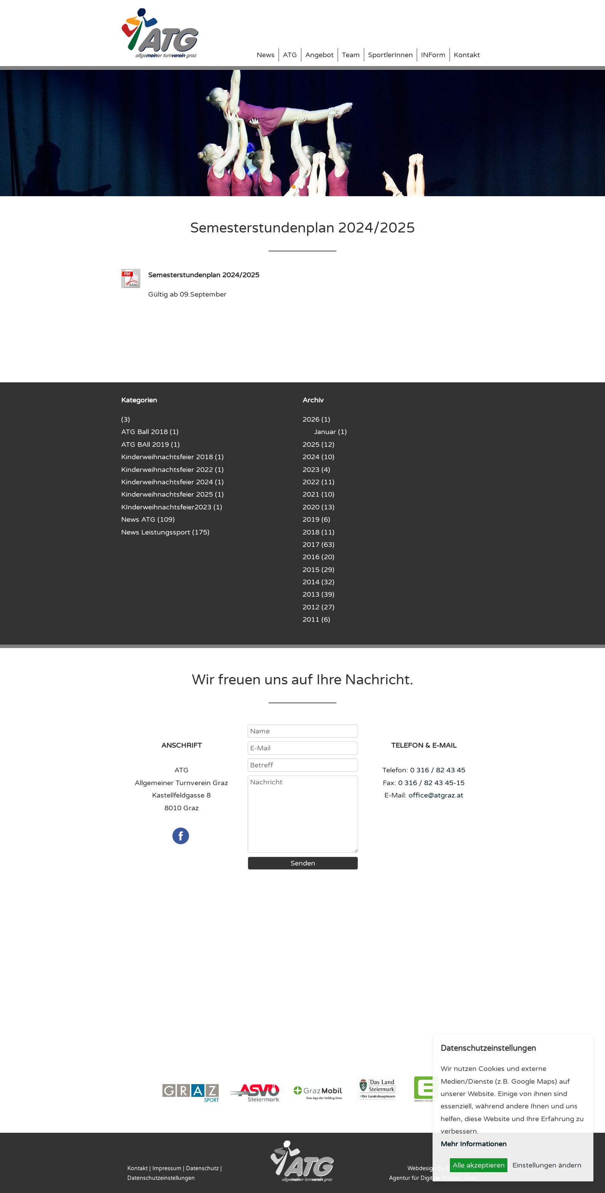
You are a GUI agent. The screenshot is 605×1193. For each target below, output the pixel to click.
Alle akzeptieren (479, 1165)
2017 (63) (318, 544)
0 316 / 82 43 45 (437, 770)
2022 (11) (318, 482)
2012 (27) (318, 607)
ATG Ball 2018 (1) (150, 432)
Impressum (166, 1168)
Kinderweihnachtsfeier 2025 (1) (172, 494)
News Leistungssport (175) (165, 532)
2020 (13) (318, 507)
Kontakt (467, 55)
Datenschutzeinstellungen (161, 1178)
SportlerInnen (390, 55)
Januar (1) (330, 432)
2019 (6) (316, 519)
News (266, 55)
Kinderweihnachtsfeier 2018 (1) (172, 457)
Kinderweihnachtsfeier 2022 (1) (172, 469)
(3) (125, 419)
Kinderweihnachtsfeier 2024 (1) (172, 482)
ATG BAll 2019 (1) (150, 444)
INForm (433, 55)
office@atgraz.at (436, 795)
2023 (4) (316, 469)
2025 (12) (318, 444)
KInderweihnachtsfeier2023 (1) (171, 507)
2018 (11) (318, 532)
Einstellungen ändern (546, 1165)
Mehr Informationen (474, 1144)
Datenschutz (202, 1168)
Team (351, 55)
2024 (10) (318, 457)
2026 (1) (316, 419)
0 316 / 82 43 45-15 (431, 783)
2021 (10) (318, 494)
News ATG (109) (148, 519)
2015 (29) (318, 569)
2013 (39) (318, 594)
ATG (290, 55)
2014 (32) (318, 582)
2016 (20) (318, 557)
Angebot (319, 55)
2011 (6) (316, 619)
